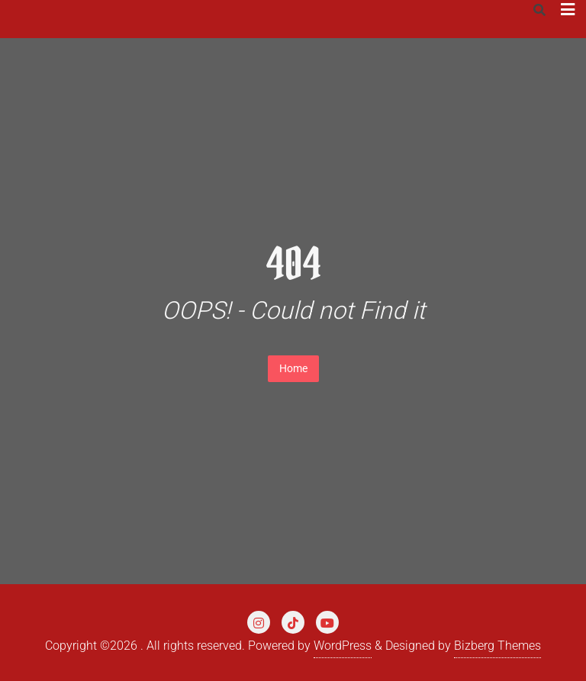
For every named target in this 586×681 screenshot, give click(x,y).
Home (293, 368)
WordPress (343, 645)
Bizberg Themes (497, 645)
